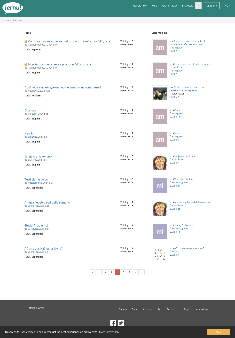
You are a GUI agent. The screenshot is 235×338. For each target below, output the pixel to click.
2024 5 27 (175, 185)
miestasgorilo (35, 182)
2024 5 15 (175, 231)
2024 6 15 (175, 116)
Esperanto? (140, 5)
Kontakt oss (202, 309)
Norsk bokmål (37, 307)
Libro (159, 309)
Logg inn (212, 6)
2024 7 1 (174, 50)
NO (227, 5)
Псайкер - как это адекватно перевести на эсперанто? (62, 87)
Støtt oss (147, 309)
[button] (198, 5)
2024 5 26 (175, 208)
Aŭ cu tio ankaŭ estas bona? (43, 248)
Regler (187, 309)
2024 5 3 (174, 254)
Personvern (173, 309)
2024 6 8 (174, 139)
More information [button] (109, 332)
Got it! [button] (218, 332)
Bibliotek (187, 5)
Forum (5, 20)
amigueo (178, 47)
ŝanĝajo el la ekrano (38, 156)
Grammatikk (169, 5)
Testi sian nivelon (36, 179)
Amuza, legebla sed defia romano (47, 202)
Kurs (154, 5)
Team (134, 309)
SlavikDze (178, 159)
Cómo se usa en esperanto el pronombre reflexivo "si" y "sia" (69, 41)
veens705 (33, 205)
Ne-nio (29, 133)
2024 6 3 (174, 162)
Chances (30, 110)
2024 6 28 (175, 96)
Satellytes (33, 228)
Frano (176, 251)
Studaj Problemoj (36, 225)
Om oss (123, 309)
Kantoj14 (33, 113)
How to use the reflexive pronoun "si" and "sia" (60, 64)
